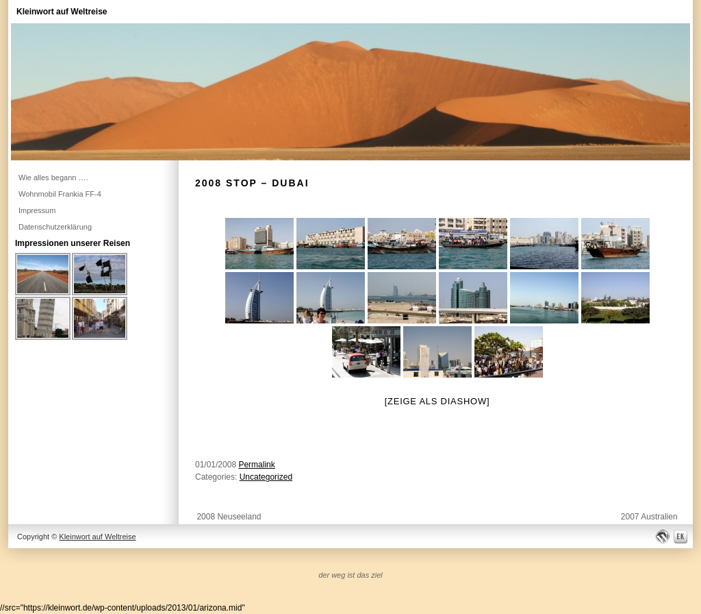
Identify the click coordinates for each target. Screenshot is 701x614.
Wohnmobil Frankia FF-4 (59, 194)
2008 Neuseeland (228, 516)
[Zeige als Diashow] (437, 401)
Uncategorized (266, 477)
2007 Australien (649, 516)
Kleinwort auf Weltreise (61, 11)
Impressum (36, 210)
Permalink (256, 464)
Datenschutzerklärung (55, 227)
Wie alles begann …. (53, 177)
